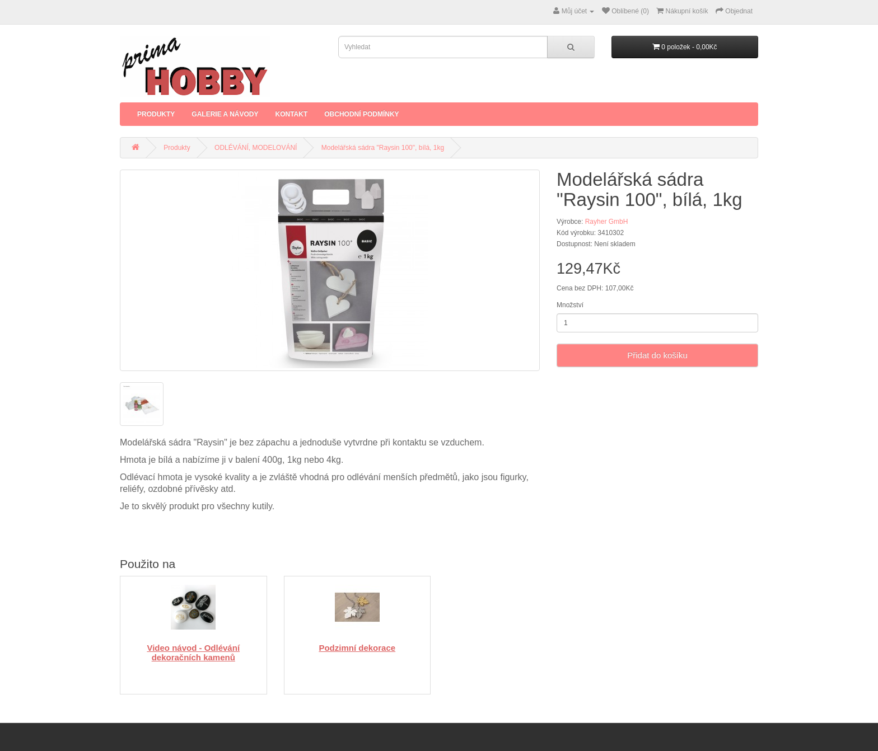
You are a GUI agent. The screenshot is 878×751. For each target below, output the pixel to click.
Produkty (156, 114)
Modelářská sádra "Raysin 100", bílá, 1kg (382, 148)
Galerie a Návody (225, 114)
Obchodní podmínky (361, 114)
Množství (570, 305)
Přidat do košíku (657, 355)
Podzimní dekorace (357, 648)
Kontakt (291, 114)
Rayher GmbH (606, 222)
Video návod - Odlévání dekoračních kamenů (193, 652)
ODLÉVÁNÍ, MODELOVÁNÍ (255, 148)
